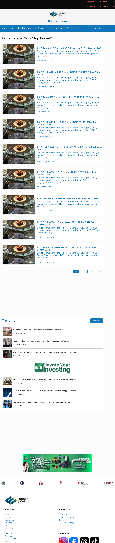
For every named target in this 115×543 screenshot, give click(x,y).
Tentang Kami (11, 533)
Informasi (60, 28)
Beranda (5, 28)
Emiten (21, 28)
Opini (69, 28)
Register (52, 21)
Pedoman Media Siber (14, 539)
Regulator (32, 28)
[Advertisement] (52, 295)
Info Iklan (9, 542)
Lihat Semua (97, 321)
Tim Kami (9, 536)
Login (64, 21)
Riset (75, 28)
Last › (100, 271)
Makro (13, 28)
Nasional (42, 28)
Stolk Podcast (65, 514)
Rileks (51, 28)
